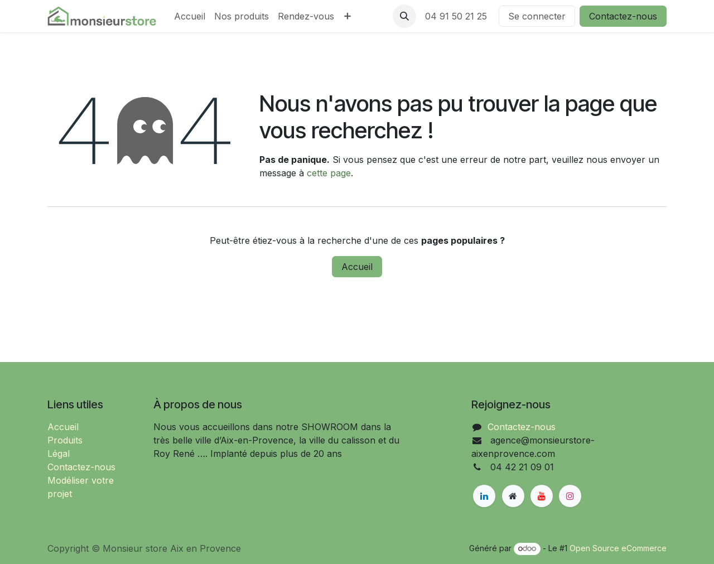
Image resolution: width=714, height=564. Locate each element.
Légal (58, 453)
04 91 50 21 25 (457, 16)
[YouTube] (541, 496)
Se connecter (537, 16)
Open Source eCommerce (618, 548)
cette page (329, 173)
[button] (404, 16)
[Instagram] (570, 496)
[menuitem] (190, 16)
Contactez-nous (623, 16)
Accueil (357, 266)
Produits (65, 440)
